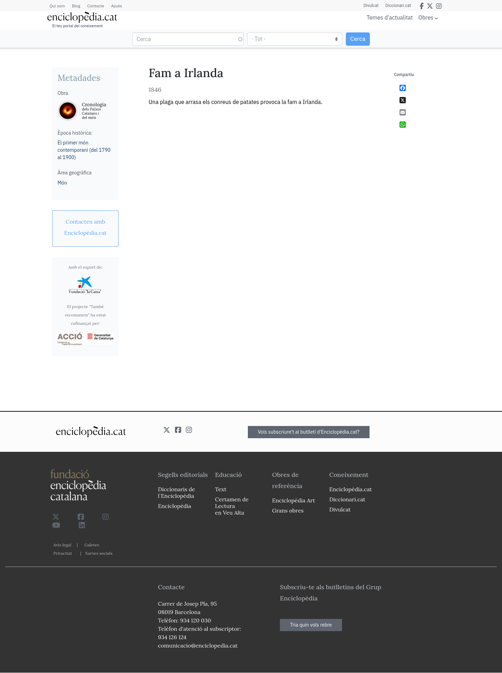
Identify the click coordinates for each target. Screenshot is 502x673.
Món (62, 183)
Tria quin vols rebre (311, 625)
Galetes (91, 544)
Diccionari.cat (398, 5)
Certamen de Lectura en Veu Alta (232, 506)
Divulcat (371, 5)
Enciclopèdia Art (293, 500)
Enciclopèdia (174, 505)
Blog (76, 5)
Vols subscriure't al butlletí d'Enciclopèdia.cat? (309, 432)
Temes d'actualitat (390, 17)
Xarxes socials (98, 553)
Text (221, 489)
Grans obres (288, 510)
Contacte (95, 5)
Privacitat (62, 553)
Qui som (57, 5)
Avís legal (62, 544)
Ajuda (116, 5)
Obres (425, 17)
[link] (85, 227)
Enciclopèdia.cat (350, 489)
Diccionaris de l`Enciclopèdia (176, 492)
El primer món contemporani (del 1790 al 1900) (84, 150)
